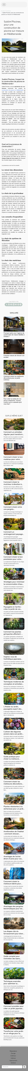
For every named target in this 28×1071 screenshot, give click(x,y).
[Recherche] (12, 1066)
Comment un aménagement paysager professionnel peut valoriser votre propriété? (14, 535)
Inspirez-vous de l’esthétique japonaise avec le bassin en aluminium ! (12, 660)
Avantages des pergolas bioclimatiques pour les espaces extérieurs (13, 908)
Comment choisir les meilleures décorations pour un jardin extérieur (14, 378)
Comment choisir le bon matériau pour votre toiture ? (13, 459)
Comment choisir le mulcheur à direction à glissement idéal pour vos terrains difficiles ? (14, 485)
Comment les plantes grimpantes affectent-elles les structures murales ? (12, 635)
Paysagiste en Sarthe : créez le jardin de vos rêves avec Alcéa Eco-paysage (12, 610)
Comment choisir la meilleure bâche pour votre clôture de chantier (13, 883)
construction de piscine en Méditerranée (12, 90)
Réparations (13, 1051)
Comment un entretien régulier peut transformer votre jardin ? (14, 434)
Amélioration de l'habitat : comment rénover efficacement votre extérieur (14, 834)
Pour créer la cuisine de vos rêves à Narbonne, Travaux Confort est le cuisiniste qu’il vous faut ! (13, 401)
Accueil (3, 11)
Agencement (13, 1060)
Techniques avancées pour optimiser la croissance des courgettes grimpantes (14, 984)
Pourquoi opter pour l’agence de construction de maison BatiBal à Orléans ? (14, 334)
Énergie (13, 1053)
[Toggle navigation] (4, 4)
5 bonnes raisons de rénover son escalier (14, 356)
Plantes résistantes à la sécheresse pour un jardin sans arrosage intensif (14, 808)
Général (13, 1063)
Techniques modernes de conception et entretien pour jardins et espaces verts (14, 685)
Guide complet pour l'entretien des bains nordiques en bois (12, 958)
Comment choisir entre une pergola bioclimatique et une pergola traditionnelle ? (13, 510)
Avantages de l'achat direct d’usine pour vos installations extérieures (13, 858)
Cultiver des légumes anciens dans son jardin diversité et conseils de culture (13, 735)
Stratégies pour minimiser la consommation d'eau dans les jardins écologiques (14, 585)
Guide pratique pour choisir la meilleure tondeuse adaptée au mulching (12, 760)
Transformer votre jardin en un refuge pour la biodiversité (13, 1033)
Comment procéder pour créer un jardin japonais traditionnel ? (13, 1008)
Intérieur (13, 1058)
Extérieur (8, 11)
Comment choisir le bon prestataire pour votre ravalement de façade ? (13, 559)
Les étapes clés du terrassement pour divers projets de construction (14, 933)
